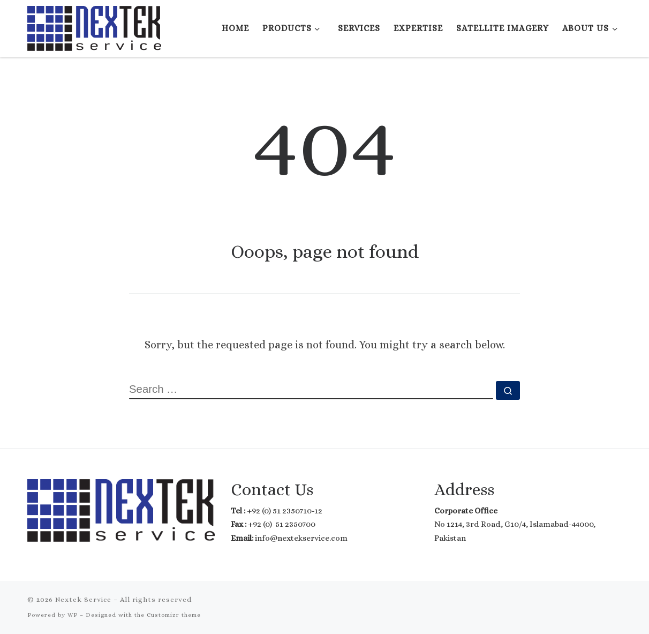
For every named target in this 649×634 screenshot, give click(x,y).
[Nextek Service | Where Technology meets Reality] (94, 26)
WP (72, 614)
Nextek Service (83, 599)
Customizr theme (174, 614)
